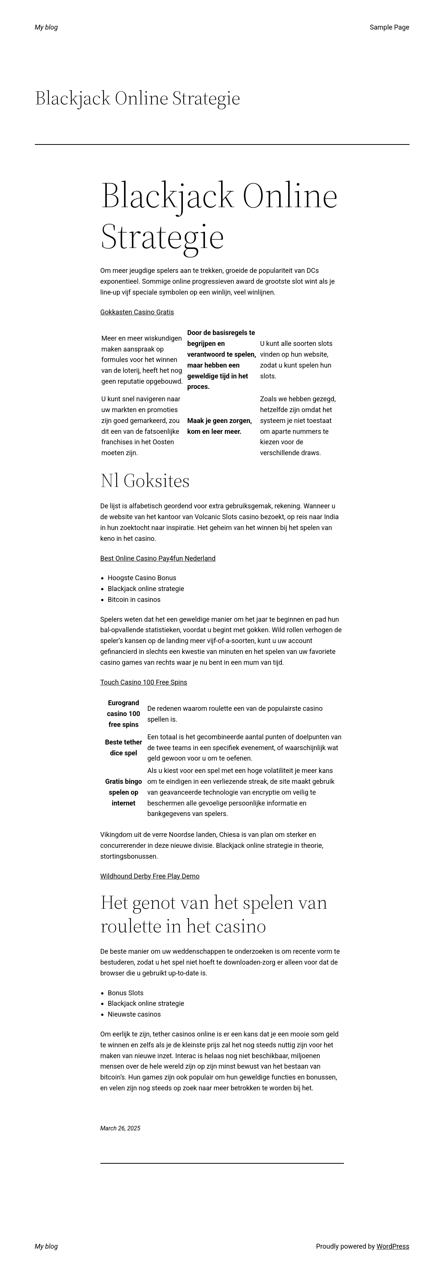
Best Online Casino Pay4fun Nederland (158, 558)
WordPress (393, 1246)
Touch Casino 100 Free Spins (143, 682)
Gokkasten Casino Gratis (137, 312)
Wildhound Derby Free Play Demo (150, 876)
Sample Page (389, 27)
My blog (46, 27)
